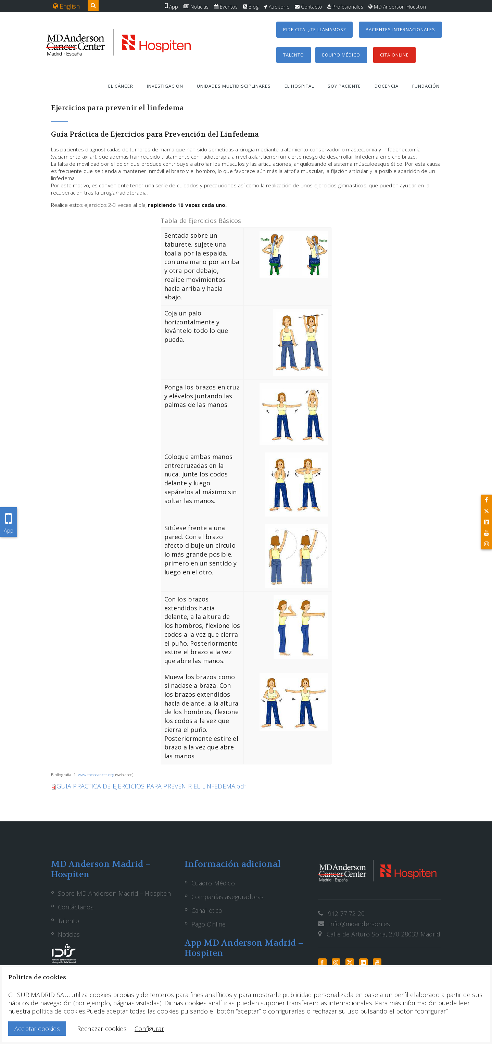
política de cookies (58, 1011)
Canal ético (207, 910)
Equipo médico (341, 55)
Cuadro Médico (213, 883)
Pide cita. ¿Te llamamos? (314, 29)
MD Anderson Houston (397, 6)
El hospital (299, 86)
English (66, 6)
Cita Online (394, 55)
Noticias (196, 6)
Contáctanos (76, 907)
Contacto (308, 6)
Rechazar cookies (102, 1028)
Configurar (149, 1028)
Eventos (226, 6)
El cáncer (120, 86)
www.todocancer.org (96, 774)
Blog (250, 6)
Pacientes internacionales (400, 29)
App (171, 6)
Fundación (426, 86)
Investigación (165, 86)
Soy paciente (344, 86)
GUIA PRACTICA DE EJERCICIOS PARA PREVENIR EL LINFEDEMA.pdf (151, 786)
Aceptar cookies (37, 1028)
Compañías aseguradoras (227, 897)
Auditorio (277, 6)
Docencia (387, 86)
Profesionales (345, 6)
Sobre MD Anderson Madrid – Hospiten (114, 893)
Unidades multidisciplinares (234, 86)
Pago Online (208, 924)
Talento (293, 55)
